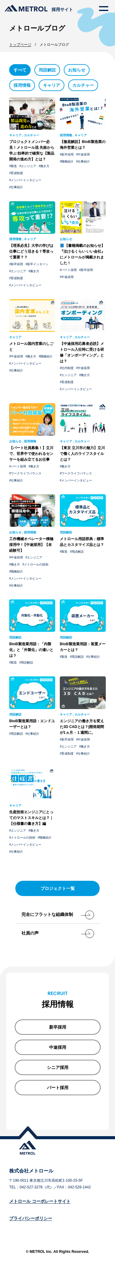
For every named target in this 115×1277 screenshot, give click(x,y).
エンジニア (28, 166)
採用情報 (22, 85)
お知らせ (76, 70)
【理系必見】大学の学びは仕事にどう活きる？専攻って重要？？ (31, 251)
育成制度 (17, 173)
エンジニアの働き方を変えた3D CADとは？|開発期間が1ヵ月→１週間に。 (82, 727)
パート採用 (69, 270)
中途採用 (84, 154)
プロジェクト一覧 (57, 888)
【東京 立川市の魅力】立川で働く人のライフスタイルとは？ (82, 454)
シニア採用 (57, 1067)
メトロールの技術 (36, 564)
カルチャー (83, 85)
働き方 (44, 166)
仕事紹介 (17, 187)
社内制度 (67, 368)
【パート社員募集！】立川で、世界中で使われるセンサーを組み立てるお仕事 (31, 454)
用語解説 (47, 70)
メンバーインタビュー (26, 180)
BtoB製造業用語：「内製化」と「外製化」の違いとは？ (31, 650)
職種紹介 (67, 161)
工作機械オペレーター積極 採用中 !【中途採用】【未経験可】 (31, 545)
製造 (14, 166)
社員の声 (55, 933)
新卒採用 (67, 154)
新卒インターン (37, 264)
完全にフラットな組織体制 (55, 914)
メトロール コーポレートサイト (40, 1201)
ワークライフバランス (26, 473)
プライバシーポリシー (30, 1218)
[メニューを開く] (103, 8)
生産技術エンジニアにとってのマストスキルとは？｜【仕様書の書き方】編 (31, 818)
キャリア (51, 85)
